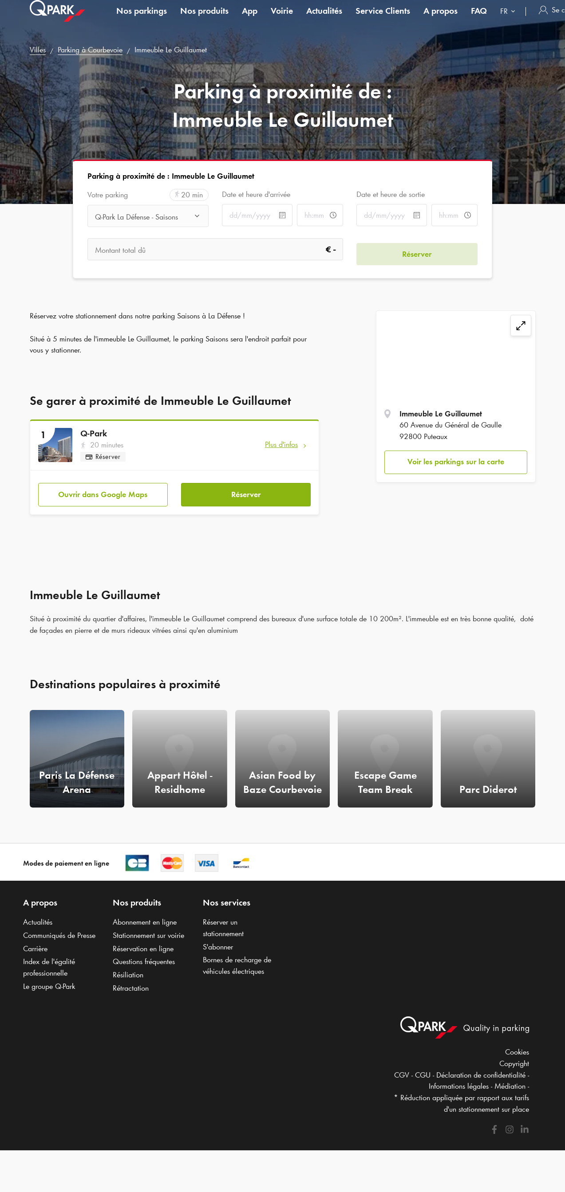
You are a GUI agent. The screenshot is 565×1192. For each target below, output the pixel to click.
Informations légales (459, 1081)
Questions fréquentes (144, 957)
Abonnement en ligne (145, 917)
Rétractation (131, 983)
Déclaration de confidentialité (480, 1070)
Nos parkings (141, 19)
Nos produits (204, 19)
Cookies (517, 1047)
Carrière (35, 944)
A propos (440, 19)
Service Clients (383, 19)
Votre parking (107, 195)
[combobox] (509, 21)
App (249, 19)
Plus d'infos (281, 444)
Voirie (282, 19)
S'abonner (218, 942)
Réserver (246, 489)
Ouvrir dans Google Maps (102, 489)
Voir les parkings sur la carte (455, 462)
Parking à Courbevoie (90, 50)
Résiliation (128, 970)
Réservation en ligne (143, 944)
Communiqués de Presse (59, 930)
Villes (38, 50)
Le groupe (49, 981)
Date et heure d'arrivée (256, 194)
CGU (423, 1070)
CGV (401, 1070)
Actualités (324, 19)
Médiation (509, 1081)
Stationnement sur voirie (148, 930)
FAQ (479, 19)
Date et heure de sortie (390, 194)
